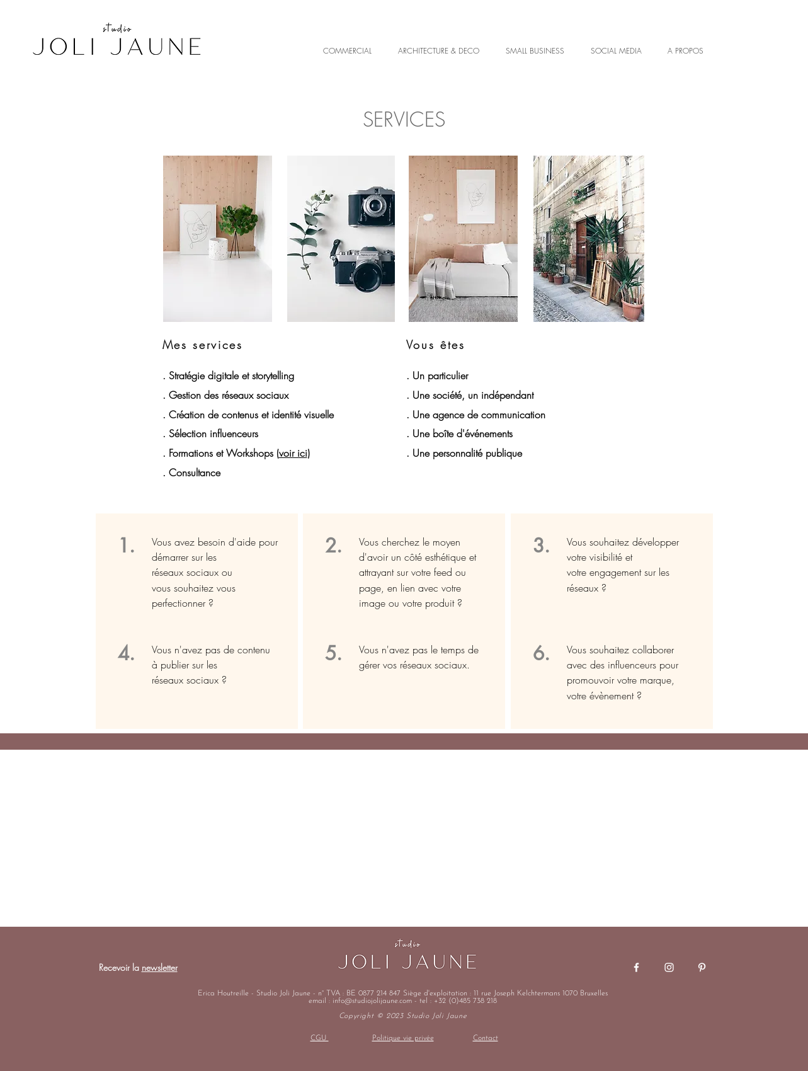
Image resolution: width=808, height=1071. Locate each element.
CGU (319, 1038)
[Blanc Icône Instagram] (669, 967)
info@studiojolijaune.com (372, 1001)
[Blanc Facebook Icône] (636, 967)
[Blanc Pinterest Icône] (702, 967)
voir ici (293, 453)
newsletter (160, 967)
